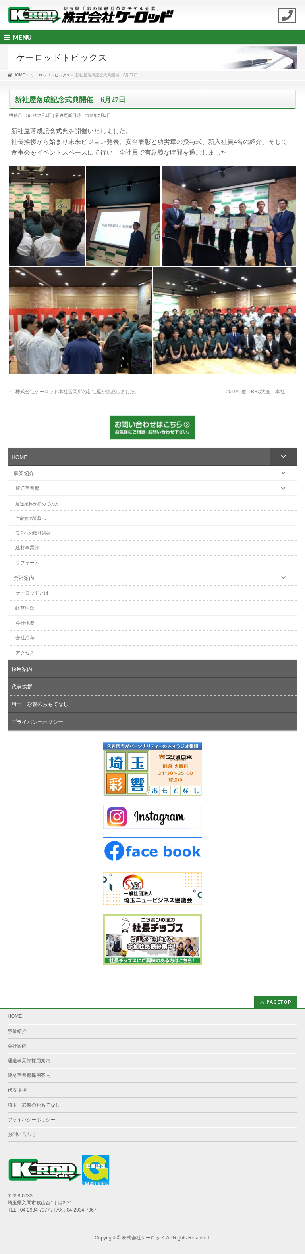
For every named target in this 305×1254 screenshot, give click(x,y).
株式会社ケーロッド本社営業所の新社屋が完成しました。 (74, 391)
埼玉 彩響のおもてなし (34, 1105)
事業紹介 (17, 1031)
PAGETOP (278, 1001)
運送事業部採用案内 (29, 1060)
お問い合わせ (22, 1134)
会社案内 (17, 1046)
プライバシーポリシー (31, 1119)
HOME (15, 1016)
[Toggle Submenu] (283, 456)
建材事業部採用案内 (29, 1075)
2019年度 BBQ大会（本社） (260, 391)
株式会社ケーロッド (143, 1238)
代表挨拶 (17, 1090)
